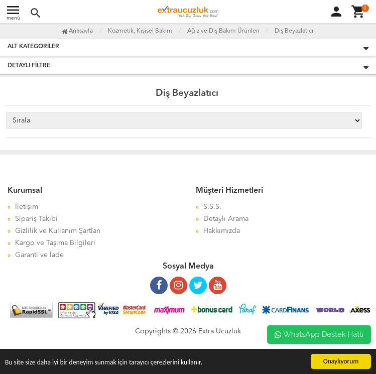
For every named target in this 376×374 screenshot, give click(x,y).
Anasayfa (77, 31)
